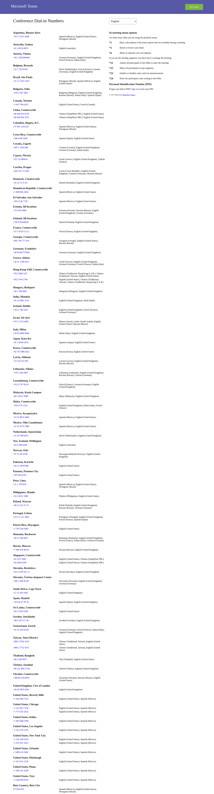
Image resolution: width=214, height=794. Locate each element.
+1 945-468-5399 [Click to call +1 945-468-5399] (20, 721)
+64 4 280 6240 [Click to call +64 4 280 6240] (20, 445)
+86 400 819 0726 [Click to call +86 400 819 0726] (21, 114)
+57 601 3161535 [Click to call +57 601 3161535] (21, 126)
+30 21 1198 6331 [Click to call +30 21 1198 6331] (21, 262)
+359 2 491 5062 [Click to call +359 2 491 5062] (20, 93)
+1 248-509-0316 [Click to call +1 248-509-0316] (20, 780)
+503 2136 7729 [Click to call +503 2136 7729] (20, 201)
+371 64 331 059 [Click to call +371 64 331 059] (20, 361)
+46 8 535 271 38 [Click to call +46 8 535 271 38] (21, 620)
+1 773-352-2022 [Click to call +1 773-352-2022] (20, 711)
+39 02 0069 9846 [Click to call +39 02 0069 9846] (21, 333)
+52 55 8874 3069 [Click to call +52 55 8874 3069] (21, 417)
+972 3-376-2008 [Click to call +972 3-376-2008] (20, 321)
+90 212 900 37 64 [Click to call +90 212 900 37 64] (21, 668)
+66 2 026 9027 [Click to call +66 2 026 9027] (20, 659)
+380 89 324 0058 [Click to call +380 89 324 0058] (21, 678)
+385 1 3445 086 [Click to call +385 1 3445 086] (20, 147)
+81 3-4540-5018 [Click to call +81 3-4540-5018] (20, 342)
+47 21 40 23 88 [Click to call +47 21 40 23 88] (20, 454)
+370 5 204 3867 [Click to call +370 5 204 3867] (20, 373)
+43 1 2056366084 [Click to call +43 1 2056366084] (21, 57)
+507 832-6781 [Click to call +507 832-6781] (19, 475)
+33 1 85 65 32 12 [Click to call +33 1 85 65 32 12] (21, 231)
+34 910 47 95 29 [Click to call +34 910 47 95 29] (21, 602)
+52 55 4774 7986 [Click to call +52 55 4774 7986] (21, 426)
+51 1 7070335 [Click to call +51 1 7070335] (19, 484)
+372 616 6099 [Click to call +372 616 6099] (19, 210)
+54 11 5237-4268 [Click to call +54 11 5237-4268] (21, 36)
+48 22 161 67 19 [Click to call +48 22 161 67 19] (21, 505)
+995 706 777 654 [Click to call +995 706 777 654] (21, 241)
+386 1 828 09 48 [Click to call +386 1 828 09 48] (21, 581)
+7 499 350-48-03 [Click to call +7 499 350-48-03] (21, 550)
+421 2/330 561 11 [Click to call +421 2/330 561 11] (21, 572)
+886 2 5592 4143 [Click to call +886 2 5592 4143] (21, 641)
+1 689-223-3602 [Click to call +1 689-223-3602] (20, 752)
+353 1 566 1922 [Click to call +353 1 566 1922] (20, 310)
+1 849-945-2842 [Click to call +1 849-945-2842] (20, 192)
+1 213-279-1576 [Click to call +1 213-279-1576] (20, 730)
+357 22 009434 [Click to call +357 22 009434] (20, 159)
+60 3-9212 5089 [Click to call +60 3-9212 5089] (20, 396)
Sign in (134, 89)
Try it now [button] (194, 7)
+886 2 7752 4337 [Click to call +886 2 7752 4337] (21, 647)
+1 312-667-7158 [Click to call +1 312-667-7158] (20, 708)
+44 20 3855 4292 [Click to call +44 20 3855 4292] (21, 689)
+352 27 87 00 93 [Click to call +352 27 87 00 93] (21, 384)
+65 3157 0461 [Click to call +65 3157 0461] (19, 559)
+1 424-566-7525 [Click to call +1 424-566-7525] (20, 699)
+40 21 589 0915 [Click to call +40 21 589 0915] (20, 538)
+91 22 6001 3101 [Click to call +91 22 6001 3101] (21, 300)
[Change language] (122, 21)
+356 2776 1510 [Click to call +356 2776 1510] (20, 405)
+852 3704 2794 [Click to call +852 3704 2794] (20, 279)
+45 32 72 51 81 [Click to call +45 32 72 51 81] (20, 183)
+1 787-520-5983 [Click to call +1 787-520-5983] (20, 529)
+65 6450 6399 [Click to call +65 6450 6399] (19, 562)
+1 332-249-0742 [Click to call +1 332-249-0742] (20, 739)
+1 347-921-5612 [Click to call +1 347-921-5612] (20, 743)
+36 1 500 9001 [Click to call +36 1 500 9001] (20, 291)
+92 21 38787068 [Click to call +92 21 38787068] (21, 466)
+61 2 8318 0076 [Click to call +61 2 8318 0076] (20, 48)
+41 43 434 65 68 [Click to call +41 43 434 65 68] (21, 630)
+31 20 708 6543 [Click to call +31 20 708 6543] (20, 435)
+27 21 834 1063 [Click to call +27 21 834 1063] (20, 593)
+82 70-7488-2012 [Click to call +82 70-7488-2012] (21, 352)
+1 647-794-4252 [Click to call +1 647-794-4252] (20, 104)
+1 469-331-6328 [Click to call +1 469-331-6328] (20, 770)
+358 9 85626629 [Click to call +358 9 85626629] (21, 222)
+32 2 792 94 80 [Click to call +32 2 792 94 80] (20, 69)
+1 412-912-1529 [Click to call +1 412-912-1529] (20, 761)
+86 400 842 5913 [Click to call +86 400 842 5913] (21, 117)
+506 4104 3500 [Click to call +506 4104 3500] (20, 138)
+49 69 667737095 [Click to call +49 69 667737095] (21, 252)
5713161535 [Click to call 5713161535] (18, 789)
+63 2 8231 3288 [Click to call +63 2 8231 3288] (20, 496)
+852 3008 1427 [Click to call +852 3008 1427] (20, 273)
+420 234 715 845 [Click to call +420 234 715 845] (21, 171)
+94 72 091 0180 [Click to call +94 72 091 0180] (20, 611)
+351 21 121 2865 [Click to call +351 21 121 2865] (21, 517)
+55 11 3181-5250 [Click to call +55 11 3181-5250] (21, 81)
